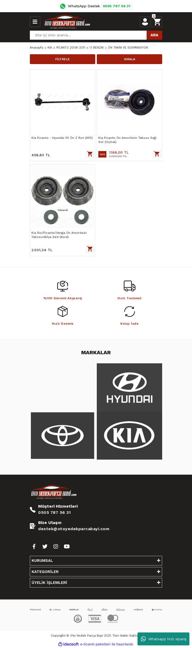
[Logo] (66, 22)
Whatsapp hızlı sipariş (163, 639)
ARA (154, 35)
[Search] (96, 35)
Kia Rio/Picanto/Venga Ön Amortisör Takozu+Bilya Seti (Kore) (59, 235)
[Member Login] (145, 22)
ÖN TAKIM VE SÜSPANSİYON (128, 47)
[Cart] (157, 22)
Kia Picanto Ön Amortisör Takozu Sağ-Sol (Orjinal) (127, 140)
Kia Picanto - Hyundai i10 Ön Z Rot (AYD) (62, 138)
